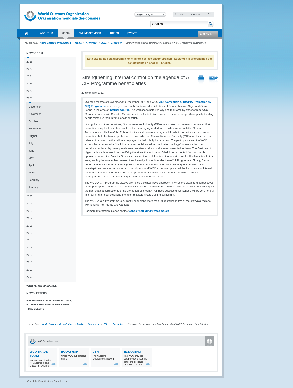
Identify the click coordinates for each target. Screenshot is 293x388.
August (33, 136)
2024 (29, 76)
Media (78, 43)
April (31, 165)
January (33, 187)
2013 (29, 247)
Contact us (195, 14)
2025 (29, 68)
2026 (29, 61)
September (35, 128)
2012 (29, 254)
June (31, 150)
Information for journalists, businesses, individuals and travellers (49, 304)
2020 (29, 196)
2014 (29, 240)
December (116, 43)
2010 (29, 269)
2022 (29, 91)
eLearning (132, 351)
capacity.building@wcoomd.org (149, 210)
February (34, 180)
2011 (29, 262)
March (32, 172)
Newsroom (91, 43)
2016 (29, 225)
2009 (29, 276)
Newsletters (36, 293)
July (31, 143)
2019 (29, 203)
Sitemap (179, 14)
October (33, 121)
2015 (29, 232)
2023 (29, 83)
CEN (96, 351)
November (35, 113)
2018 (29, 210)
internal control (119, 110)
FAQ (209, 14)
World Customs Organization (55, 43)
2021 (103, 43)
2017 (29, 218)
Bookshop (69, 351)
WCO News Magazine (41, 285)
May (31, 157)
